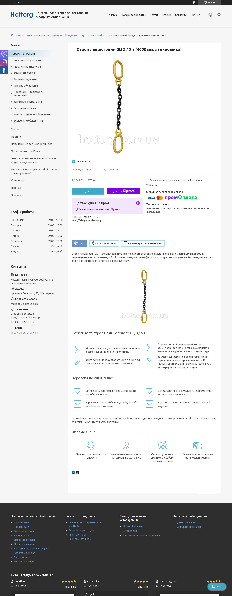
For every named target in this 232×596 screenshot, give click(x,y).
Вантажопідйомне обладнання (59, 35)
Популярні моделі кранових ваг (31, 143)
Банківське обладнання (28, 101)
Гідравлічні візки (133, 526)
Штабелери (130, 530)
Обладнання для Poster (26, 151)
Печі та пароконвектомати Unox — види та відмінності (33, 160)
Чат (217, 586)
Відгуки (16, 194)
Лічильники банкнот (189, 526)
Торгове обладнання (26, 85)
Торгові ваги (21, 522)
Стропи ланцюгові (91, 35)
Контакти (181, 15)
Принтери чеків (78, 534)
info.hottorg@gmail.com (24, 332)
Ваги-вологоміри (24, 561)
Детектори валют (188, 522)
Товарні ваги (21, 526)
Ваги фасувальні (24, 531)
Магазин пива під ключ (27, 66)
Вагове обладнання (25, 79)
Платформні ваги (24, 544)
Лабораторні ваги (24, 539)
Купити (88, 191)
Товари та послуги (133, 15)
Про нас (195, 15)
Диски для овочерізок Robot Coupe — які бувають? (34, 171)
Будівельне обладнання (28, 120)
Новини (166, 15)
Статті (154, 15)
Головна (112, 15)
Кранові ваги (21, 535)
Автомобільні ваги (25, 552)
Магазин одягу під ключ (28, 60)
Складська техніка (25, 108)
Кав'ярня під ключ (24, 73)
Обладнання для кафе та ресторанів (29, 94)
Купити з (123, 191)
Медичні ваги (22, 557)
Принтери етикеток (80, 539)
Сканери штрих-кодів (81, 530)
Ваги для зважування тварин (31, 548)
